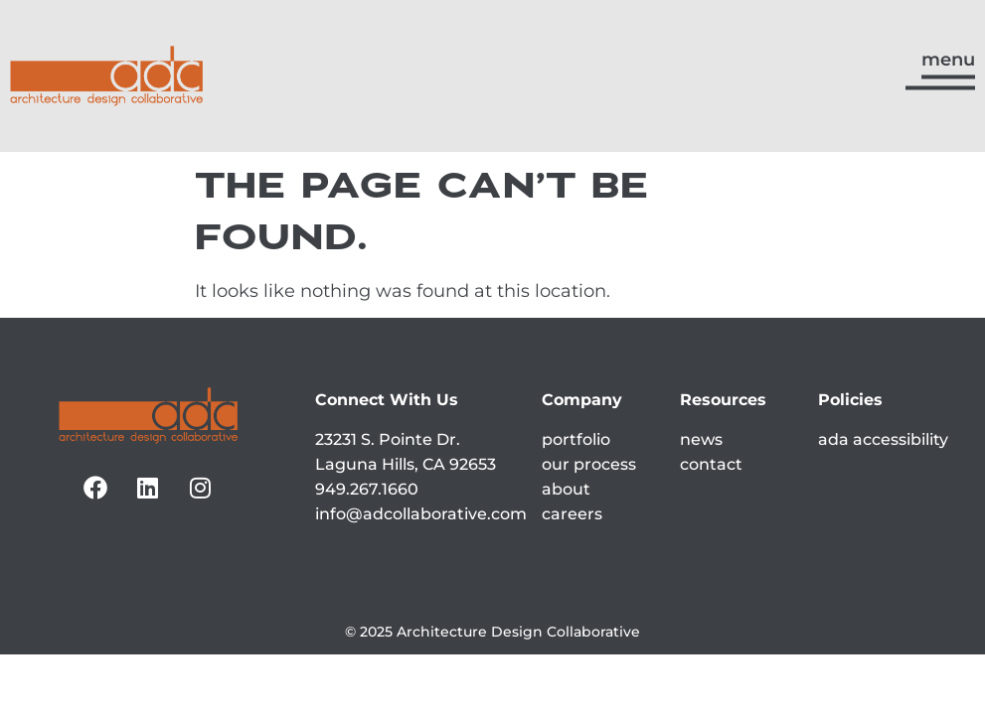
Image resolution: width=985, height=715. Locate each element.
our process (589, 464)
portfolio (576, 439)
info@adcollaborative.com (421, 513)
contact (711, 464)
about (566, 489)
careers (572, 513)
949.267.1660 (366, 489)
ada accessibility (883, 439)
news (701, 439)
